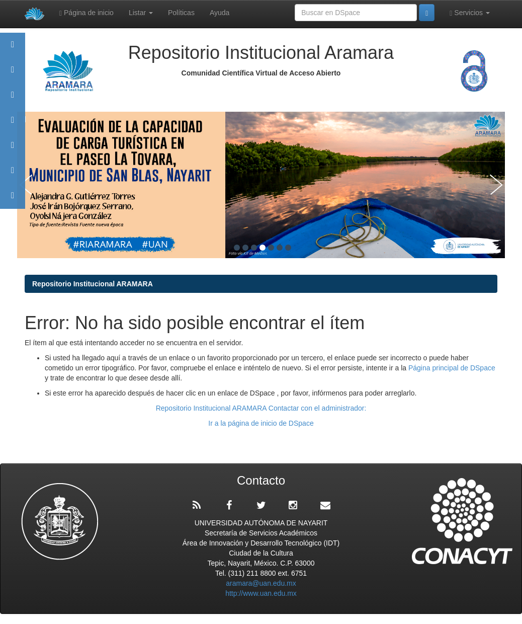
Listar (141, 13)
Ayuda (219, 13)
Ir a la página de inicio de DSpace (260, 423)
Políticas (181, 13)
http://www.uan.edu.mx (261, 593)
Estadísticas (12, 175)
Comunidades (12, 99)
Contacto (12, 200)
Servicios (470, 13)
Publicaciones (12, 124)
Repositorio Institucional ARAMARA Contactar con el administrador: (261, 408)
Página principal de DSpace (451, 368)
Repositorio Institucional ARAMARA (92, 284)
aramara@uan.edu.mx (261, 583)
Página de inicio (86, 13)
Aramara (12, 74)
